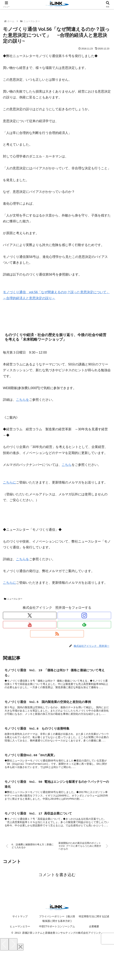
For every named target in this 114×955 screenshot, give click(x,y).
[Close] (20, 950)
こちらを (22, 400)
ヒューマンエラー (20, 930)
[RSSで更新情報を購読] (57, 633)
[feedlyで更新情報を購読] (84, 624)
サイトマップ (20, 920)
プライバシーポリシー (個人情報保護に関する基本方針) (57, 923)
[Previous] (4, 948)
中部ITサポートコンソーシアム (57, 930)
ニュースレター (13, 599)
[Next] (13, 948)
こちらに (9, 482)
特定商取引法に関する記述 (94, 920)
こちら (67, 465)
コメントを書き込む (57, 878)
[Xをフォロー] (29, 615)
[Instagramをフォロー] (84, 615)
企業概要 (94, 930)
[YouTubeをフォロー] (29, 624)
